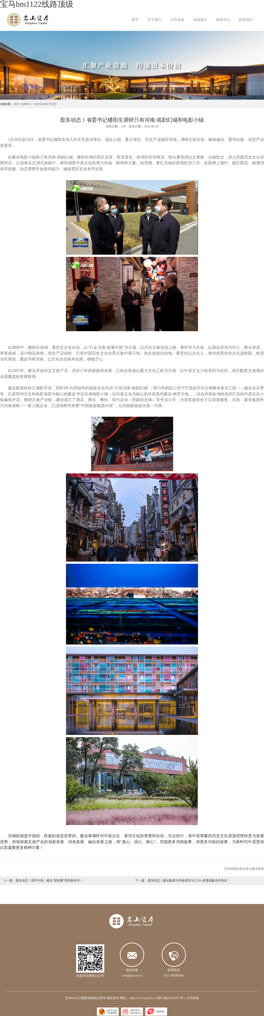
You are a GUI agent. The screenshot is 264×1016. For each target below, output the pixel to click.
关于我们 (154, 20)
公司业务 (177, 20)
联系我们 (246, 20)
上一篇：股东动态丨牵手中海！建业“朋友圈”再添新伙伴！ (43, 880)
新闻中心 (223, 20)
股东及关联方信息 (45, 104)
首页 (135, 20)
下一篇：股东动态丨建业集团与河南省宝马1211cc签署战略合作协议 (181, 880)
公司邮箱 (193, 998)
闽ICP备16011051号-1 (171, 998)
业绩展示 (200, 20)
